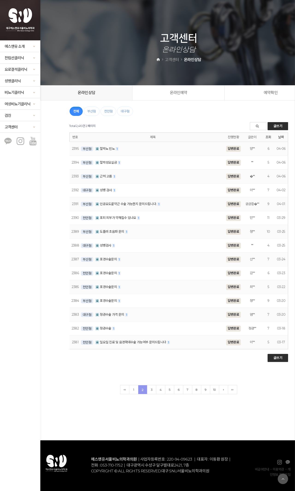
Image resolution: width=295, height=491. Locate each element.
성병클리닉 (20, 81)
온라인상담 (86, 92)
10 (214, 389)
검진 (20, 115)
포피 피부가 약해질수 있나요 (116, 218)
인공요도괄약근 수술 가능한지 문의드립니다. (126, 204)
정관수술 (103, 328)
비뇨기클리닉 (20, 92)
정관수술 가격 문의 (110, 314)
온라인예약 (178, 92)
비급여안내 (262, 469)
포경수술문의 (106, 259)
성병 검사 (104, 190)
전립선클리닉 (20, 58)
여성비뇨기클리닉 (20, 104)
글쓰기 (278, 126)
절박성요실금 (106, 162)
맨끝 (232, 389)
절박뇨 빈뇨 (105, 149)
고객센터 (20, 127)
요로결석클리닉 (20, 69)
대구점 (125, 111)
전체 (76, 111)
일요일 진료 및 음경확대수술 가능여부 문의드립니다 (131, 342)
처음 (124, 389)
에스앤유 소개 (20, 46)
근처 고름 (104, 176)
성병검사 (103, 245)
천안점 (108, 111)
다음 (223, 389)
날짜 (281, 137)
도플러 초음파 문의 (110, 231)
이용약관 (278, 469)
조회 (268, 137)
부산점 (91, 111)
